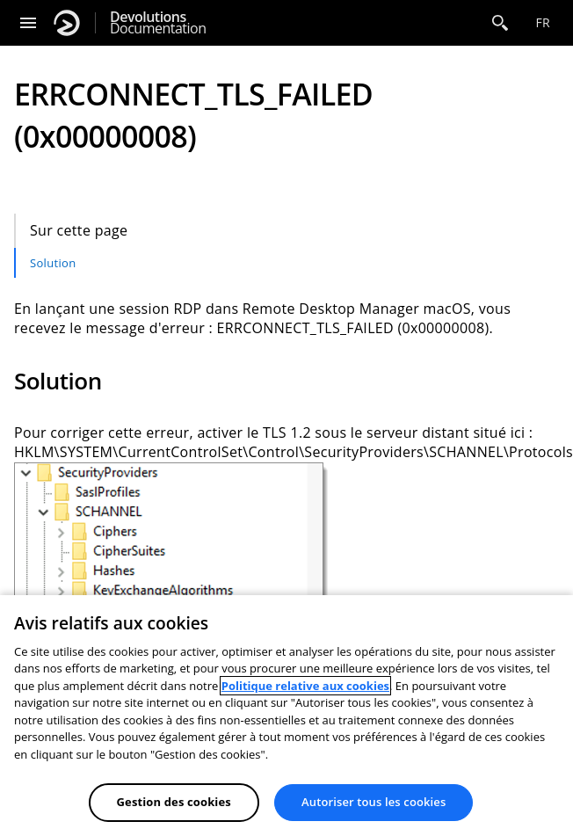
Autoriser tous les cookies (373, 802)
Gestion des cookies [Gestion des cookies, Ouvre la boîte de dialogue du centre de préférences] (174, 802)
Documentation (158, 22)
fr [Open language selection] (542, 22)
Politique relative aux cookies (305, 686)
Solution (53, 263)
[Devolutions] (67, 23)
